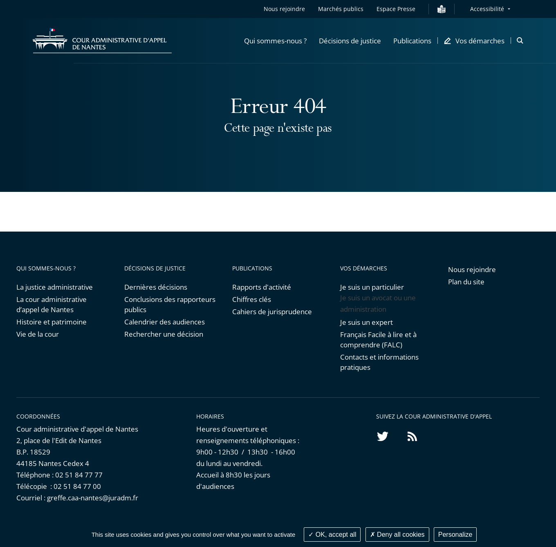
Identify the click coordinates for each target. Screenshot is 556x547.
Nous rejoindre (284, 9)
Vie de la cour (37, 334)
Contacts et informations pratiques (379, 362)
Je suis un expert (366, 322)
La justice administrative (54, 287)
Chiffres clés (251, 299)
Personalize (455, 534)
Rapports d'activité (261, 287)
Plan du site (466, 281)
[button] (275, 40)
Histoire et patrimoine (51, 321)
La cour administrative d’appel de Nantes (51, 304)
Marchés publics (340, 9)
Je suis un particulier (372, 287)
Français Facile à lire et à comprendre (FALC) (378, 339)
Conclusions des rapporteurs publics (169, 304)
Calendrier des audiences (164, 321)
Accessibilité (487, 9)
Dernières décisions (155, 287)
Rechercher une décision (163, 334)
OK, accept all (332, 534)
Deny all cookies (397, 534)
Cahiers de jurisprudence (272, 311)
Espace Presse (396, 9)
